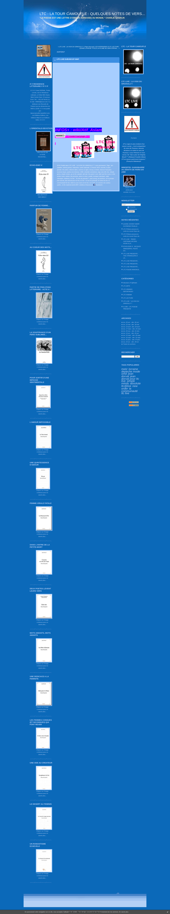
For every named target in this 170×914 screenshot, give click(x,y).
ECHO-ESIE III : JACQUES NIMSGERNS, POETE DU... (132, 248)
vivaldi (90, 176)
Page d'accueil (89, 46)
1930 (81, 172)
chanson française (105, 169)
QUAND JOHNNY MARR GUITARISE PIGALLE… (131, 225)
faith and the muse (105, 174)
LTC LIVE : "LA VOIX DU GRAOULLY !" (131, 302)
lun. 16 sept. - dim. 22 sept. (132, 337)
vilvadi (112, 172)
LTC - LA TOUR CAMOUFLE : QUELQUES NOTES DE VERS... (92, 14)
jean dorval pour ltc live (130, 379)
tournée (103, 167)
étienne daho (73, 169)
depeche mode (130, 371)
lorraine (133, 369)
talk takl (85, 174)
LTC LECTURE (128, 298)
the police (65, 169)
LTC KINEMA (127, 294)
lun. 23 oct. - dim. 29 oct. (131, 342)
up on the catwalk (76, 174)
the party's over (93, 174)
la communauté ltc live (129, 391)
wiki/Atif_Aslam (87, 130)
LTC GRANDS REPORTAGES (128, 290)
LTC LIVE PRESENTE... (131, 261)
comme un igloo (83, 169)
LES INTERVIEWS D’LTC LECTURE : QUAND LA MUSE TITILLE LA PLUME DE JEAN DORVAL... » (99, 47)
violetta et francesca (85, 185)
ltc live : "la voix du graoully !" (80, 178)
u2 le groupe (110, 178)
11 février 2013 (95, 167)
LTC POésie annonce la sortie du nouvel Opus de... (131, 230)
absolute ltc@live (131, 385)
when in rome (83, 176)
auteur (108, 183)
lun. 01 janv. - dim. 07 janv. (131, 339)
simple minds (128, 382)
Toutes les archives (129, 344)
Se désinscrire (131, 209)
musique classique (99, 176)
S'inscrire (131, 207)
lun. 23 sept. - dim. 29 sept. (132, 335)
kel (104, 183)
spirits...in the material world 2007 (67, 185)
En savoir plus (123, 912)
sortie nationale (84, 167)
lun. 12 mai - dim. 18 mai (131, 324)
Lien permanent (100, 165)
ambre (68, 176)
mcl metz (92, 183)
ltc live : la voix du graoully (88, 180)
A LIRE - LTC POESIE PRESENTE (130, 308)
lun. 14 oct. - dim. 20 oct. (131, 333)
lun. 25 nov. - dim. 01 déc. (131, 331)
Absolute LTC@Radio (130, 282)
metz (124, 369)
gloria (59, 174)
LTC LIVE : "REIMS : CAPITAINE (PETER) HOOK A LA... (130, 241)
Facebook (97, 185)
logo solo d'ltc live (103, 172)
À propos (134, 138)
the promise (74, 176)
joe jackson (101, 178)
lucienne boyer (61, 172)
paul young (93, 178)
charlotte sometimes (90, 172)
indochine (76, 167)
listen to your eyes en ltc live (80, 183)
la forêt (96, 169)
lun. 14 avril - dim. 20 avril (131, 326)
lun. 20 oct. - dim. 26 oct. (131, 322)
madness (67, 178)
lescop (91, 169)
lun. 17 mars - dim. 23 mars (132, 329)
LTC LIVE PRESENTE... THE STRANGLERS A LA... (131, 256)
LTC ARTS (126, 286)
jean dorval (127, 375)
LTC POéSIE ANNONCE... (131, 269)
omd (124, 373)
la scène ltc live (103, 180)
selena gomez (67, 167)
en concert (99, 183)
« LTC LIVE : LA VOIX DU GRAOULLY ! (70, 46)
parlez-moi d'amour (73, 172)
